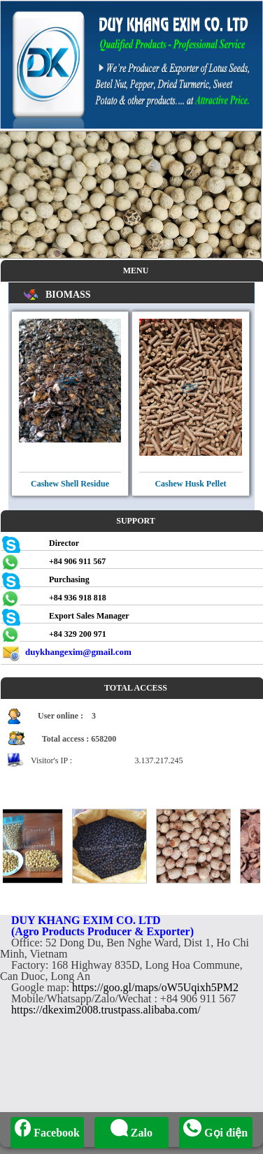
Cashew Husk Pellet (190, 484)
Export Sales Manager (89, 616)
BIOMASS (68, 294)
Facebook (47, 1133)
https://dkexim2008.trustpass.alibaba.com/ (106, 1010)
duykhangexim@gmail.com (78, 652)
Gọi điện (215, 1133)
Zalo (131, 1133)
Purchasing (69, 579)
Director (64, 543)
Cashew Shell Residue (70, 484)
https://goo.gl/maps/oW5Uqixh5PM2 (155, 987)
